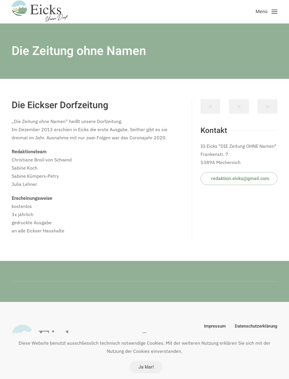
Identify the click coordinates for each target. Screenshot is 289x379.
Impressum (215, 326)
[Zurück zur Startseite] (41, 11)
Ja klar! (146, 367)
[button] (266, 11)
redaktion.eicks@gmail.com (240, 178)
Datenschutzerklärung (256, 326)
